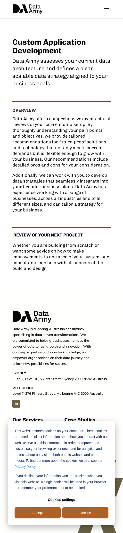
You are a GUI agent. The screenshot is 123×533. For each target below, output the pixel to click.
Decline (85, 513)
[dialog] (61, 473)
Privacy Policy (25, 467)
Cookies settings (61, 500)
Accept (38, 513)
